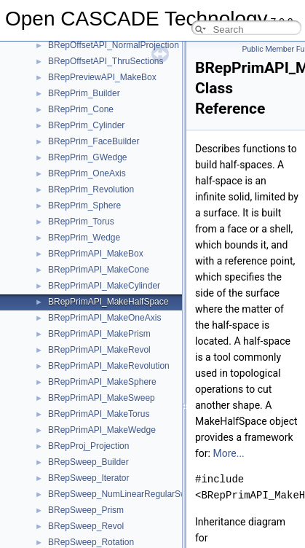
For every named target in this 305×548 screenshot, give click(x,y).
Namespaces (50, 151)
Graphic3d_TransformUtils (99, 216)
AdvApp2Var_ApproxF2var (99, 504)
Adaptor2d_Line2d (83, 328)
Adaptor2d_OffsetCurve (94, 344)
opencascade (74, 232)
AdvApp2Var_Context (90, 520)
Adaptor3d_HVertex (86, 408)
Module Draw (50, 55)
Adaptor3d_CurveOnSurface (103, 376)
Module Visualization (65, 119)
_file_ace (65, 296)
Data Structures (55, 168)
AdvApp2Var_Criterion (91, 536)
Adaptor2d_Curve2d (87, 312)
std (54, 280)
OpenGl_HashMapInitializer (101, 264)
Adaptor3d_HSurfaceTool (97, 392)
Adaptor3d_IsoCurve (88, 440)
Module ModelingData (67, 103)
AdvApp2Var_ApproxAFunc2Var (110, 488)
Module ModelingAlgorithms (78, 87)
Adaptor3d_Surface (85, 456)
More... (228, 453)
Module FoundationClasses (77, 71)
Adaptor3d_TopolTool (89, 472)
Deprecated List (55, 135)
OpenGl (63, 248)
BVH (57, 200)
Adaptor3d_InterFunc (89, 424)
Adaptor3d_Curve (82, 360)
